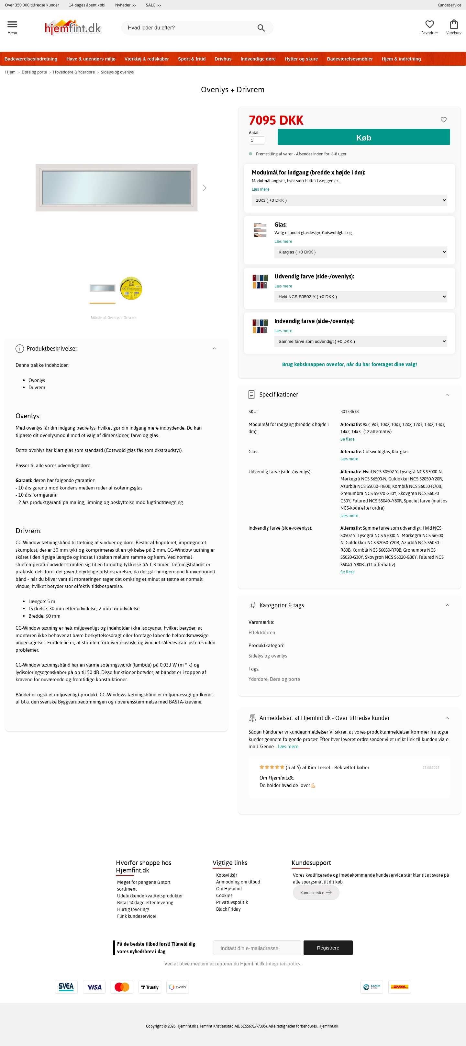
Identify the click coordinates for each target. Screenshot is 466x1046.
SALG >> (153, 4)
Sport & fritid (192, 59)
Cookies (224, 895)
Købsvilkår (226, 875)
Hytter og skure (301, 59)
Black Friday (228, 909)
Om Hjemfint (229, 889)
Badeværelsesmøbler (350, 59)
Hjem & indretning (401, 59)
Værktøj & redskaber (147, 59)
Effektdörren (262, 632)
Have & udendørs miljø (91, 59)
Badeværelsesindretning (31, 59)
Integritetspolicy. (283, 964)
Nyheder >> (125, 4)
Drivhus (223, 59)
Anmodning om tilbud (238, 882)
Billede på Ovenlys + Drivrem (113, 317)
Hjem (10, 71)
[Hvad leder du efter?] (197, 27)
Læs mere (288, 746)
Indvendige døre (258, 59)
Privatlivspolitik (232, 902)
